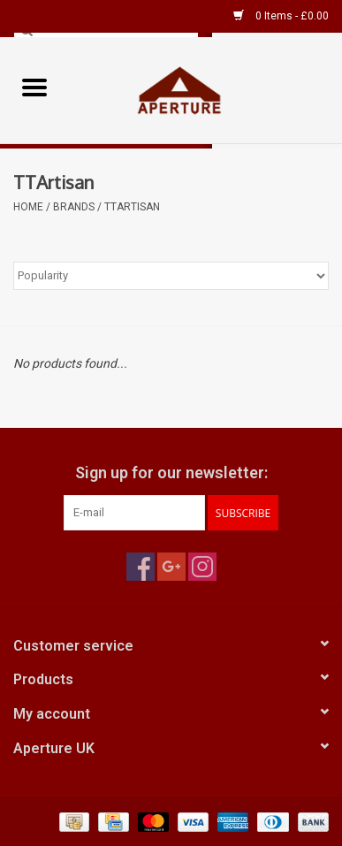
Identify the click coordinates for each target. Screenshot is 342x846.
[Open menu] (34, 86)
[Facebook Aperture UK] (140, 567)
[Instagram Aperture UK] (202, 567)
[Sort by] (171, 276)
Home (28, 207)
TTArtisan (132, 207)
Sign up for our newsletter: (171, 472)
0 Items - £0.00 (281, 16)
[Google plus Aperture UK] (171, 567)
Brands (74, 207)
